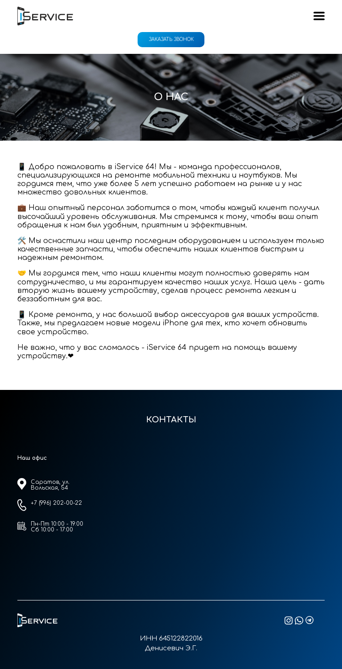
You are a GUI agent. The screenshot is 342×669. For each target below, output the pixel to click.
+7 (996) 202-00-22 (56, 503)
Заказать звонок (171, 39)
